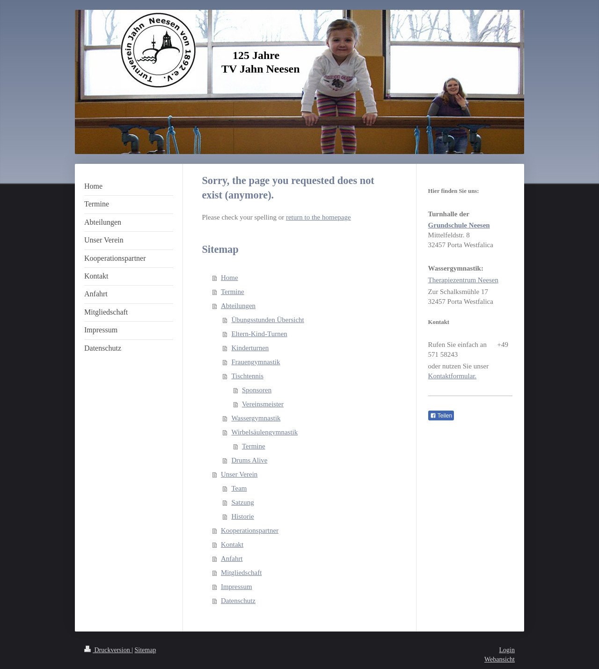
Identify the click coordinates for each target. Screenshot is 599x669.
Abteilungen (238, 305)
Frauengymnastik (255, 362)
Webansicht (499, 659)
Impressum (236, 586)
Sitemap (145, 650)
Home (229, 277)
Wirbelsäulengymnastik (264, 432)
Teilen (441, 415)
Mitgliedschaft (241, 572)
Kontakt (232, 544)
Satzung (242, 502)
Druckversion (107, 650)
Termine (232, 291)
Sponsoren (256, 390)
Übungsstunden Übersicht (267, 319)
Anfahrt (232, 558)
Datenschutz (238, 600)
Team (239, 488)
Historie (242, 516)
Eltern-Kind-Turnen (259, 334)
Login (507, 650)
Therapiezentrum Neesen (463, 280)
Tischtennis (247, 376)
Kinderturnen (250, 348)
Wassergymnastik (255, 418)
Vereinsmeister (263, 404)
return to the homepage (318, 217)
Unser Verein (239, 474)
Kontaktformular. (452, 376)
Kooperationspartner (249, 530)
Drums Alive (249, 460)
